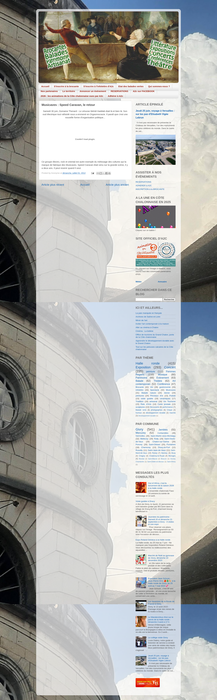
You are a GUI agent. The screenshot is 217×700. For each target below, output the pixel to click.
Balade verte (141, 410)
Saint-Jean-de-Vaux (157, 450)
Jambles (163, 429)
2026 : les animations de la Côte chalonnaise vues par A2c (72, 96)
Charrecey (146, 447)
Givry (139, 429)
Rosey (154, 453)
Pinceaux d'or (156, 396)
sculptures (140, 407)
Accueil (45, 86)
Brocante (140, 387)
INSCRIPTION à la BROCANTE (150, 189)
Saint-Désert (154, 444)
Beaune (164, 459)
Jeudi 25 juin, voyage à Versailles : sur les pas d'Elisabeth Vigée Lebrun (155, 114)
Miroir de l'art (141, 320)
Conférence (163, 384)
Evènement (162, 377)
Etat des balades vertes (130, 86)
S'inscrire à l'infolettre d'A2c (98, 86)
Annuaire (162, 282)
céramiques (165, 398)
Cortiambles (162, 433)
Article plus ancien (117, 184)
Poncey (139, 444)
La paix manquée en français (149, 313)
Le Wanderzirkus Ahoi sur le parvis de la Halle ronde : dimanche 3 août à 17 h (160, 619)
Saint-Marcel (152, 459)
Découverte (154, 407)
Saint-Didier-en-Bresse (155, 462)
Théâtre (158, 380)
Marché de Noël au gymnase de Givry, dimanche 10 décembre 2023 (161, 557)
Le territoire (68, 91)
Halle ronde (148, 363)
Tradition (139, 401)
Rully (156, 439)
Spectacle (154, 390)
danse (167, 393)
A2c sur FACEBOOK (144, 91)
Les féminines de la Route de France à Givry (161, 602)
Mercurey (141, 432)
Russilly (139, 450)
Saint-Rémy (171, 462)
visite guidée (147, 398)
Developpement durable (147, 416)
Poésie (172, 396)
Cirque (169, 410)
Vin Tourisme (169, 401)
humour (139, 413)
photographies (156, 410)
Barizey (164, 453)
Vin (151, 387)
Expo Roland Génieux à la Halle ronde (153, 540)
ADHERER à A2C (144, 185)
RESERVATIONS (119, 91)
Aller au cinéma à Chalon (147, 327)
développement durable (155, 413)
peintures (140, 396)
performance (167, 407)
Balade (139, 380)
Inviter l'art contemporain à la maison (152, 324)
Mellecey (144, 439)
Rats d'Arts (146, 404)
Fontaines (171, 444)
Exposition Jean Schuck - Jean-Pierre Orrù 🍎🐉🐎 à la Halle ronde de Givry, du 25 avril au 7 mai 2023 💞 (161, 582)
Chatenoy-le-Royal (156, 456)
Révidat (141, 459)
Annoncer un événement (93, 91)
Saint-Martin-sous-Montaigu (163, 436)
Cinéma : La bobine (144, 331)
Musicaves (171, 390)
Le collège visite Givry (158, 637)
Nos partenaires (49, 91)
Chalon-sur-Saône (161, 441)
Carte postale (164, 404)
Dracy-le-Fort (164, 447)
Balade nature (149, 393)
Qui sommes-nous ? (159, 86)
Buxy (173, 453)
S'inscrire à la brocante (66, 86)
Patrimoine (141, 377)
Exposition (143, 367)
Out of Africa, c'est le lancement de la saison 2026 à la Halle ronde (161, 485)
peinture (150, 371)
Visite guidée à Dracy (145, 501)
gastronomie (165, 387)
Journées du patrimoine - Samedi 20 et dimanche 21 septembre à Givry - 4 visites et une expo (161, 520)
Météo (139, 282)
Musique (162, 374)
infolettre (139, 390)
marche (173, 413)
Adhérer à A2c (115, 96)
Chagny (142, 456)
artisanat (153, 401)
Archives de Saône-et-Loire (148, 317)
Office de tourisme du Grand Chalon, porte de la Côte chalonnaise (155, 336)
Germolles (140, 436)
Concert (170, 367)
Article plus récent (52, 184)
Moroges (172, 456)
